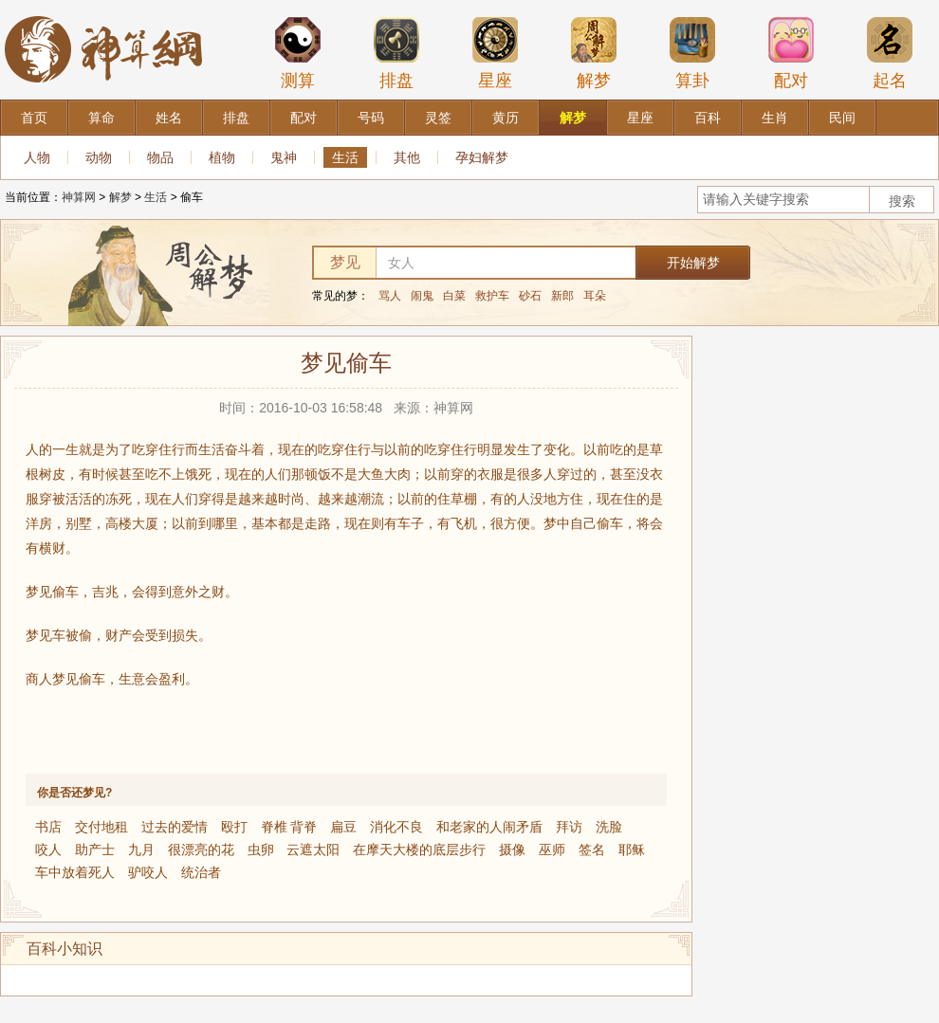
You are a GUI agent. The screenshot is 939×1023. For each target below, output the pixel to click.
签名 (592, 849)
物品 (160, 157)
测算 (298, 53)
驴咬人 (148, 872)
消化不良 (396, 826)
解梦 (593, 53)
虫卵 (261, 849)
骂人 (389, 295)
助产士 (95, 849)
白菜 (454, 295)
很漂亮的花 (201, 849)
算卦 (692, 53)
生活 (345, 157)
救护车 (492, 295)
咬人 (48, 849)
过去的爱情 (174, 826)
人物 (37, 157)
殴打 (234, 826)
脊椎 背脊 (289, 826)
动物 (98, 157)
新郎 (562, 295)
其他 (407, 157)
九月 (141, 849)
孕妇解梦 (481, 157)
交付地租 (101, 826)
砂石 (530, 295)
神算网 (79, 197)
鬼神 (283, 157)
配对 (791, 53)
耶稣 (631, 849)
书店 (48, 826)
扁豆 (343, 826)
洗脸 (609, 826)
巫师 (552, 849)
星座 (495, 53)
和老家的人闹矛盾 (489, 826)
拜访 (569, 826)
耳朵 (594, 295)
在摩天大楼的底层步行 (419, 849)
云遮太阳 (313, 849)
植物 (222, 157)
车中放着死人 (75, 872)
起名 (889, 53)
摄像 (512, 849)
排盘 (396, 53)
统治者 (201, 872)
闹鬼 (422, 295)
